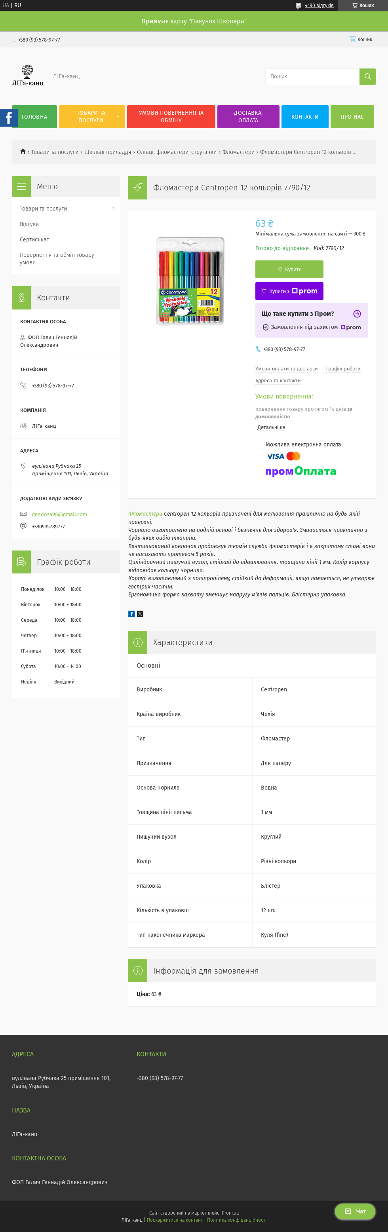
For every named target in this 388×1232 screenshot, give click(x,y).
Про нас (352, 117)
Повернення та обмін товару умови (57, 259)
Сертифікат (34, 239)
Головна (34, 117)
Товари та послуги (91, 117)
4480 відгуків (319, 5)
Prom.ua (230, 1213)
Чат (355, 1211)
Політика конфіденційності (236, 1220)
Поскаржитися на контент (175, 1220)
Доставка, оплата (248, 117)
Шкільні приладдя (107, 152)
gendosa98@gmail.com (59, 514)
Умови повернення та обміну (171, 117)
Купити (293, 269)
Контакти (305, 117)
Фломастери (239, 152)
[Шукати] (367, 76)
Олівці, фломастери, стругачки (177, 152)
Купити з (293, 291)
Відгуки (29, 224)
